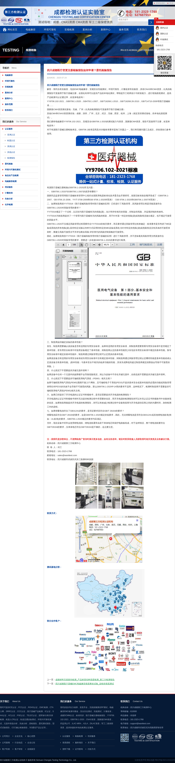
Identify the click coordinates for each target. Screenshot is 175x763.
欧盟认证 (11, 140)
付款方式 (91, 749)
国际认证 (162, 34)
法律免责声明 (140, 760)
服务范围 (124, 29)
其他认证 (11, 152)
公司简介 (6, 736)
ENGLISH (160, 3)
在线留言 (31, 749)
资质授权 (66, 742)
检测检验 (133, 50)
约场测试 (162, 39)
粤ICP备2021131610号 (165, 760)
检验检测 (79, 736)
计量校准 (9, 193)
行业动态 (19, 742)
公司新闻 (6, 742)
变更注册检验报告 (146, 50)
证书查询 (79, 749)
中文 (171, 3)
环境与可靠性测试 (12, 170)
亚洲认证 (11, 135)
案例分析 (87, 29)
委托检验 (9, 164)
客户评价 (19, 749)
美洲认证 (11, 146)
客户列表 (6, 749)
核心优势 (31, 736)
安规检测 (69, 29)
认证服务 (9, 129)
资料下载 (66, 749)
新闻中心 (106, 29)
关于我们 (91, 742)
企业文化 (19, 736)
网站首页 (12, 29)
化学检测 (9, 204)
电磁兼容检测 (11, 181)
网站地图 (151, 760)
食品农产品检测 (11, 175)
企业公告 (31, 742)
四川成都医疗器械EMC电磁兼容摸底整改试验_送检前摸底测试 (84, 683)
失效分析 (9, 199)
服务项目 (79, 742)
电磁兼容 (30, 29)
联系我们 (142, 29)
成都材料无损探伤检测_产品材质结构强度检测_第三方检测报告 (85, 679)
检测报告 (11, 158)
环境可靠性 (50, 29)
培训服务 (9, 187)
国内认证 (162, 28)
